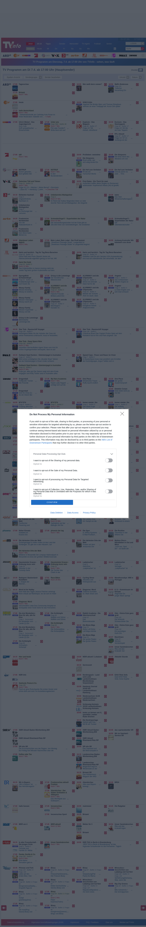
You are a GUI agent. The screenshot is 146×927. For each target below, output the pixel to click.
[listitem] (73, 454)
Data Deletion (56, 512)
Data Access (73, 512)
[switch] (109, 460)
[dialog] (73, 463)
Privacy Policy (89, 512)
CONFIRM (52, 502)
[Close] (123, 414)
